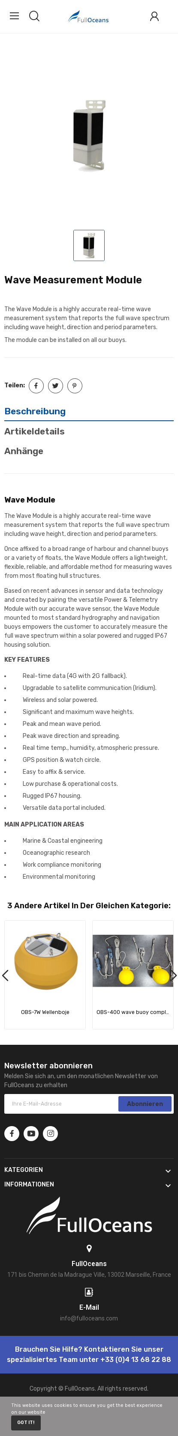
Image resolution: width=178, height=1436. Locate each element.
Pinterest (74, 385)
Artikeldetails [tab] (34, 431)
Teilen (36, 385)
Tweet (55, 385)
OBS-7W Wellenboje (45, 1012)
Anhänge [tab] (23, 451)
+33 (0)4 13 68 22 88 (135, 1360)
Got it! (25, 1422)
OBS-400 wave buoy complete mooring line (133, 1012)
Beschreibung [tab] (35, 411)
